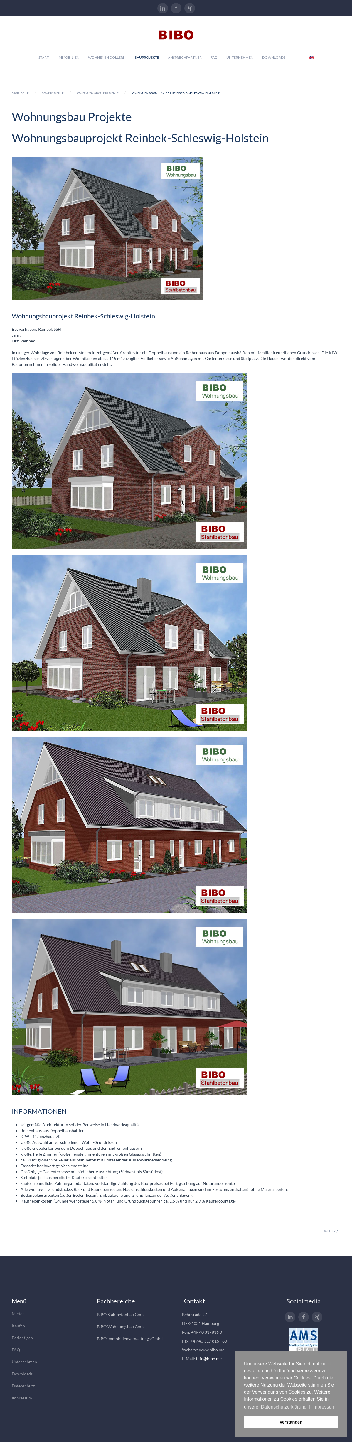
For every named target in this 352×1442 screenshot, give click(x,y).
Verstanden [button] (290, 1422)
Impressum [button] (324, 1406)
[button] (129, 461)
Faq (214, 57)
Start (43, 57)
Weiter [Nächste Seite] (331, 1231)
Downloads (273, 57)
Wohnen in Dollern (107, 57)
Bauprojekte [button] (146, 57)
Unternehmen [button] (239, 57)
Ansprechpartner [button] (185, 57)
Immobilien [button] (68, 57)
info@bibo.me (209, 1358)
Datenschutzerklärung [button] (283, 1406)
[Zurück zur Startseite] (176, 31)
